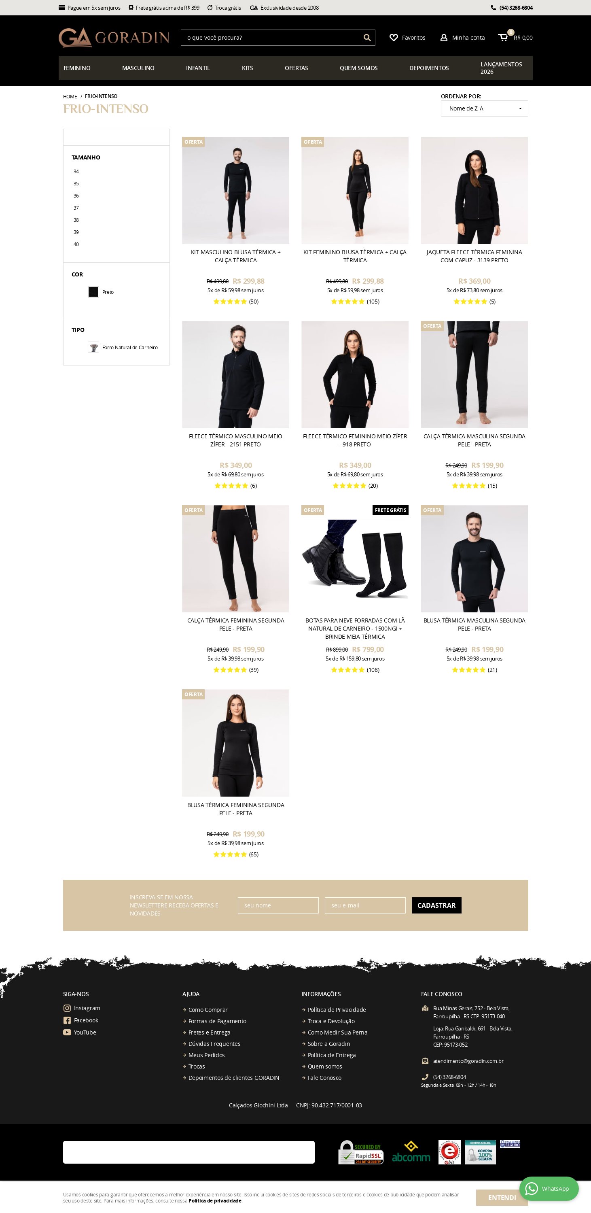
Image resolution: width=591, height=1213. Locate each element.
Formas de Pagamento (218, 1021)
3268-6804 (516, 7)
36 (76, 195)
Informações (321, 994)
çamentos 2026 (501, 67)
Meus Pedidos (207, 1055)
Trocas (197, 1066)
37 (76, 207)
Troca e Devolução (331, 1021)
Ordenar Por (460, 96)
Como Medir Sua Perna (338, 1032)
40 (76, 244)
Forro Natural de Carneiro (123, 347)
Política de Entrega (332, 1055)
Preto (101, 291)
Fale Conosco (325, 1077)
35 (76, 183)
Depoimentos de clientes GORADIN (234, 1077)
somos (359, 68)
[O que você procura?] (367, 38)
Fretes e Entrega (210, 1032)
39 (76, 232)
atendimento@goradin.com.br (468, 1060)
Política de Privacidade (337, 1009)
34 (76, 171)
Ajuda (191, 994)
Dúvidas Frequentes (215, 1043)
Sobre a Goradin (329, 1043)
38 (76, 220)
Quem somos (325, 1066)
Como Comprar (208, 1009)
